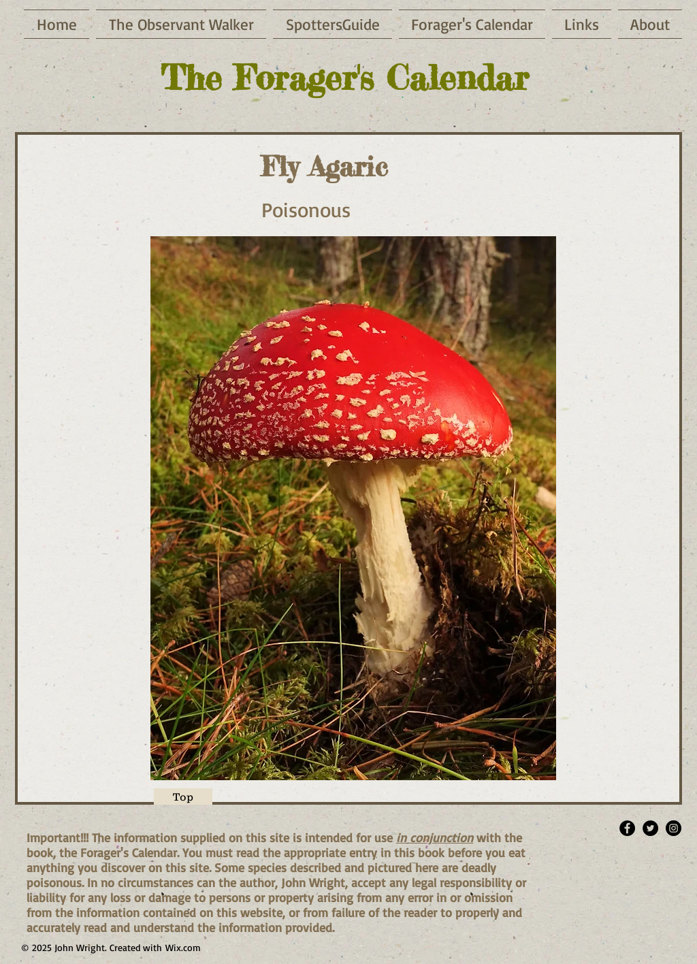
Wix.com (183, 947)
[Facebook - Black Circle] (627, 828)
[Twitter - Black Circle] (650, 828)
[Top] (183, 796)
